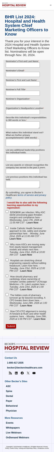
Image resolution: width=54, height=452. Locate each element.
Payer (9, 401)
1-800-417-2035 (15, 363)
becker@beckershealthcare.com (24, 367)
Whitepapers (13, 428)
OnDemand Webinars (17, 437)
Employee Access (43, 448)
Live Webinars (13, 432)
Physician (11, 411)
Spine (9, 391)
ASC (8, 386)
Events (9, 423)
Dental (9, 396)
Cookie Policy (14, 448)
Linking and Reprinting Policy (27, 448)
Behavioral (12, 406)
